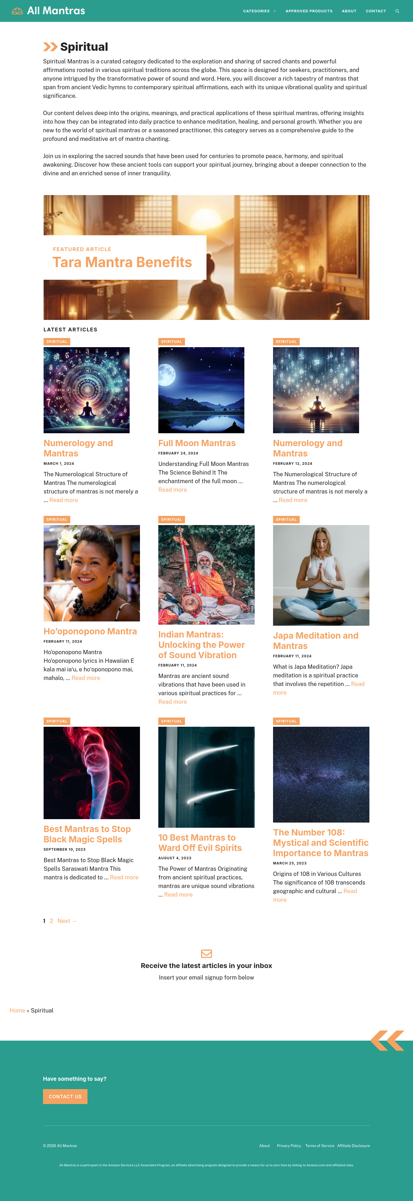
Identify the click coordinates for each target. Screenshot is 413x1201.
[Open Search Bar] (397, 11)
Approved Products (309, 11)
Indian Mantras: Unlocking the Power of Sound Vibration (201, 644)
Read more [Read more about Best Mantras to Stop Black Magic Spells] (124, 877)
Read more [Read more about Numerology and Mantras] (63, 500)
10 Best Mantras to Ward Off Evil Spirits (200, 842)
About (349, 11)
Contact (376, 11)
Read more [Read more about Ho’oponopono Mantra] (85, 678)
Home (17, 1010)
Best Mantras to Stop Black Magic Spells (87, 834)
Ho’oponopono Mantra (90, 631)
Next (67, 921)
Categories (262, 11)
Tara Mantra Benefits (122, 262)
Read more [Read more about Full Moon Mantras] (172, 489)
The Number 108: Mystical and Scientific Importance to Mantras (321, 842)
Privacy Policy (289, 1146)
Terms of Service (319, 1146)
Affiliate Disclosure (353, 1146)
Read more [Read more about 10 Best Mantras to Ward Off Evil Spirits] (178, 894)
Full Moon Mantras (197, 443)
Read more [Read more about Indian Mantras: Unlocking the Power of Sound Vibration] (172, 701)
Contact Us (65, 1096)
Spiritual (56, 341)
